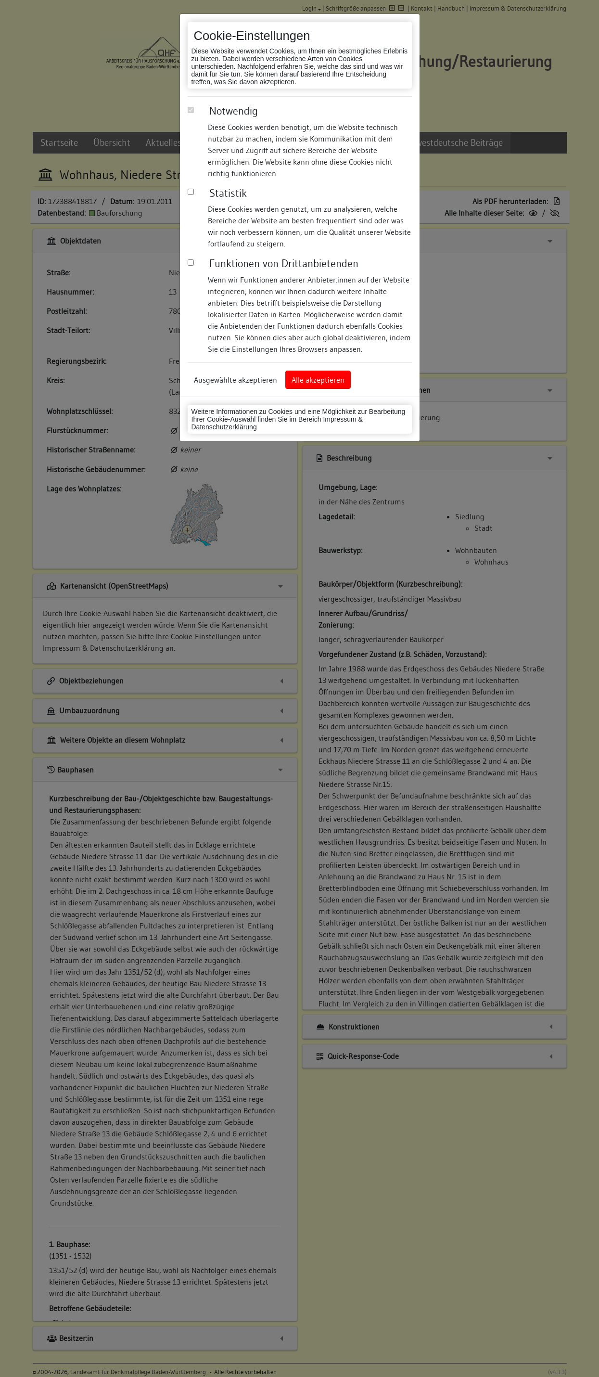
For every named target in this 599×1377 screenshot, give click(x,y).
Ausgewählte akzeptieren (235, 380)
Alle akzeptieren (318, 380)
